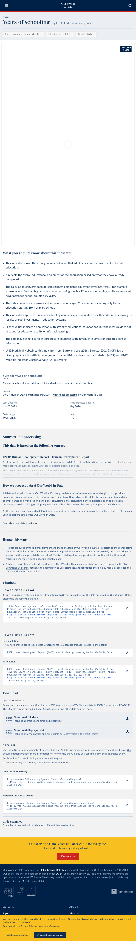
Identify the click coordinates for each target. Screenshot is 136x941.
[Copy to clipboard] (123, 608)
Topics (6, 919)
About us (74, 919)
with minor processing (65, 395)
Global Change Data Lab (52, 876)
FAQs (24, 887)
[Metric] (23, 34)
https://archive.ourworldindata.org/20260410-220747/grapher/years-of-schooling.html (59, 616)
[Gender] (86, 34)
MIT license (34, 883)
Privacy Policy (28, 935)
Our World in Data (68, 5)
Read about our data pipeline (20, 523)
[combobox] (130, 6)
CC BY (59, 880)
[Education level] (60, 34)
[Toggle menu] (6, 5)
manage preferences (48, 935)
